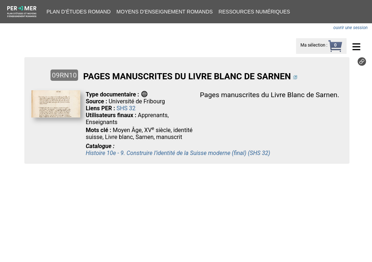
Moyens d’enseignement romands (165, 12)
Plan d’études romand (78, 12)
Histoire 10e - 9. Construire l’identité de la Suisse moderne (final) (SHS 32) (178, 153)
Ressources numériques (254, 12)
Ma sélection (312, 45)
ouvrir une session (350, 27)
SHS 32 (126, 108)
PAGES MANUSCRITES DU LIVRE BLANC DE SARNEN (187, 76)
